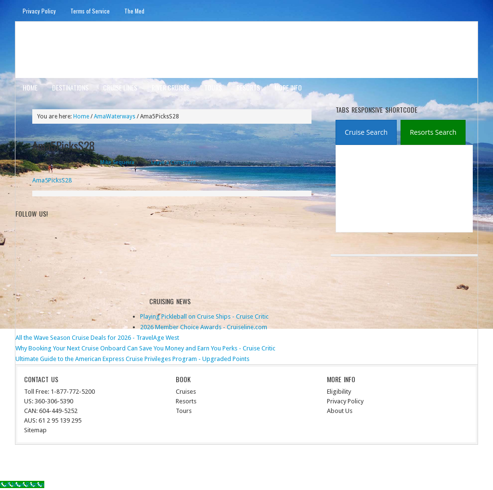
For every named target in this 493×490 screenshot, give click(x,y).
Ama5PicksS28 (52, 180)
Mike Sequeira (117, 162)
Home (30, 87)
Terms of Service (90, 11)
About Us (339, 410)
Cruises (186, 391)
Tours (213, 87)
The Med (134, 11)
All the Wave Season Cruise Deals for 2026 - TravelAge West (97, 337)
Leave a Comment (173, 162)
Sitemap (35, 430)
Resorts (248, 87)
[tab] (366, 132)
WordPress (435, 464)
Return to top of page (51, 464)
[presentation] (366, 132)
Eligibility (339, 391)
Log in (464, 464)
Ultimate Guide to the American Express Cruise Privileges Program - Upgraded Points (132, 358)
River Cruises (171, 87)
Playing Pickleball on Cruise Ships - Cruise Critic (204, 316)
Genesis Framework (388, 464)
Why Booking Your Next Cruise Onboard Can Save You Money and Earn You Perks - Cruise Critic (145, 348)
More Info (288, 87)
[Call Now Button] (22, 484)
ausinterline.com (62, 49)
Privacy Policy (39, 11)
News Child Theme (326, 464)
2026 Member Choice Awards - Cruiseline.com (203, 327)
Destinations (70, 87)
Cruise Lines (120, 87)
